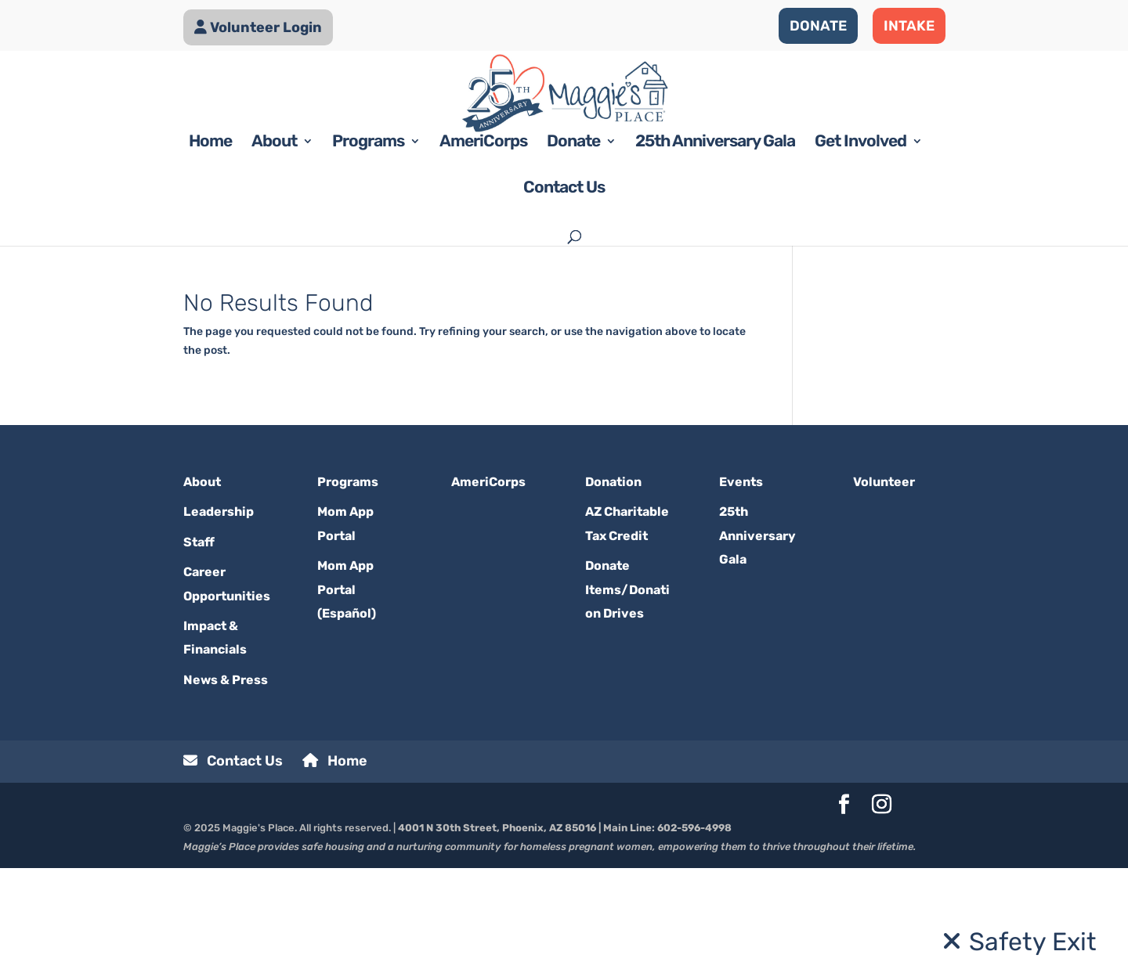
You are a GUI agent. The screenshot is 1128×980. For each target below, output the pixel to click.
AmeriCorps (483, 255)
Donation (613, 593)
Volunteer (884, 593)
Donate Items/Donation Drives (627, 702)
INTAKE (909, 25)
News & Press (225, 791)
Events (741, 593)
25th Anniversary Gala (715, 255)
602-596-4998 (694, 940)
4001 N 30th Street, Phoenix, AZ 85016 (497, 940)
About (274, 255)
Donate (573, 255)
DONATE (818, 25)
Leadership (218, 624)
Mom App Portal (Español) (346, 702)
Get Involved (860, 255)
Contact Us (564, 301)
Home (210, 255)
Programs (368, 255)
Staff (199, 654)
